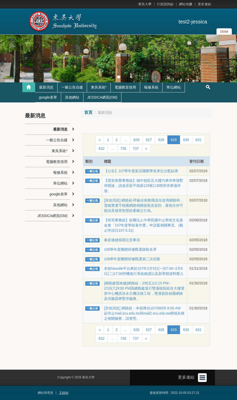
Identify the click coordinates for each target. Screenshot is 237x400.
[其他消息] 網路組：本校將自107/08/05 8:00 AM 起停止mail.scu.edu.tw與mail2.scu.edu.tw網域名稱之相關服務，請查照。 (144, 313)
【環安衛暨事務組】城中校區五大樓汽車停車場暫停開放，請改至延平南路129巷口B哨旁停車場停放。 (143, 185)
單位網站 (173, 87)
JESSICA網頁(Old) (102, 97)
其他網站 (72, 97)
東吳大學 (144, 4)
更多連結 (204, 4)
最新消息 (46, 87)
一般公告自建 (72, 87)
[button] (5, 58)
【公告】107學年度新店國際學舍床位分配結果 (141, 171)
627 (149, 140)
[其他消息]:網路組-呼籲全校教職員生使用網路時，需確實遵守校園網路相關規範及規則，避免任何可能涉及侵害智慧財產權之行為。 (144, 205)
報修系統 (151, 87)
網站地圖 (185, 4)
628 (161, 140)
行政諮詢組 (165, 4)
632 (102, 148)
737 (136, 148)
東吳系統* (99, 87)
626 (136, 140)
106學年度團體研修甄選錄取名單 (130, 249)
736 (123, 148)
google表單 (48, 97)
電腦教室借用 (125, 87)
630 (186, 140)
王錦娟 (63, 393)
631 (198, 140)
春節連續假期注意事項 (122, 240)
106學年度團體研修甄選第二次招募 (132, 259)
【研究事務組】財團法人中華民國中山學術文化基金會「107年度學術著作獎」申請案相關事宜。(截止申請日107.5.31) (143, 225)
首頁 (88, 112)
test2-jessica (192, 21)
